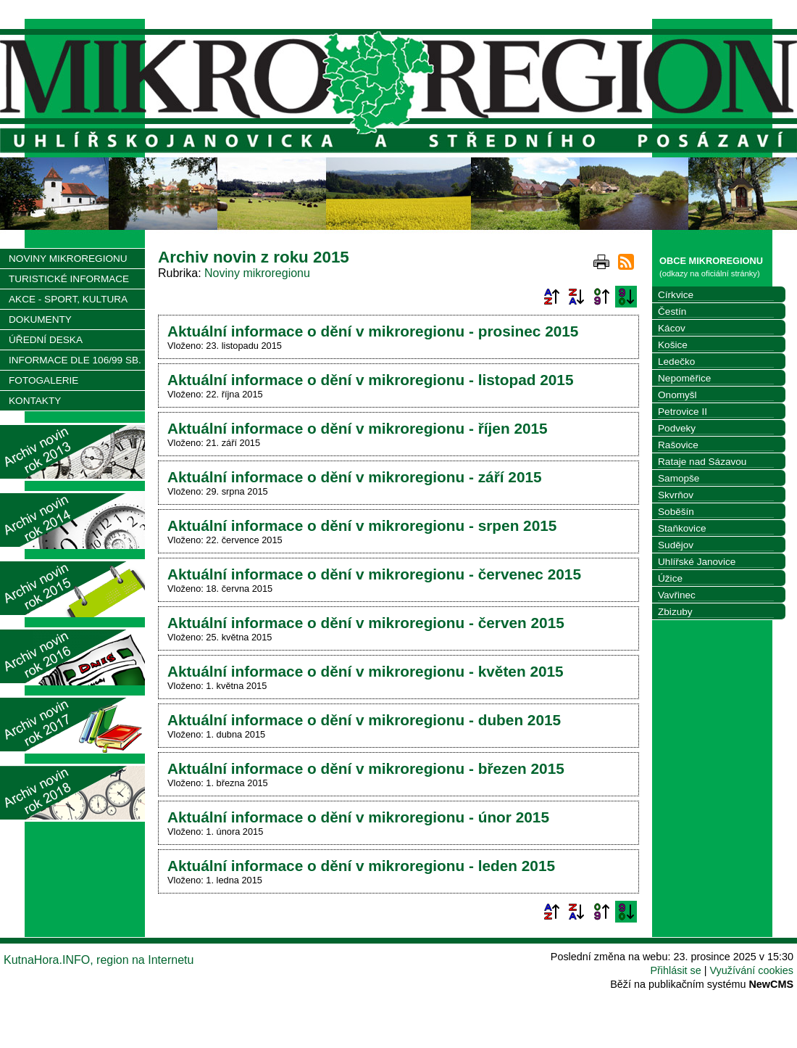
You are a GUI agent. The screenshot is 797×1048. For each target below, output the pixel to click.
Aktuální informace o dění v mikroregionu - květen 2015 (365, 671)
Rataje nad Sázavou (702, 461)
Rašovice (678, 445)
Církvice (675, 294)
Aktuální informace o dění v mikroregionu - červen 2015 (365, 622)
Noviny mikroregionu (257, 273)
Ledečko (676, 361)
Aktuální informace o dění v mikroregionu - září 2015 (354, 477)
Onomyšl (677, 394)
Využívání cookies (751, 970)
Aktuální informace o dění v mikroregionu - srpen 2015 (361, 525)
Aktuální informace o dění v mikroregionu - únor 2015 (358, 817)
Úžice (670, 578)
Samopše (678, 478)
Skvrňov (675, 495)
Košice (673, 344)
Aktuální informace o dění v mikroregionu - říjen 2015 (357, 428)
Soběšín (676, 511)
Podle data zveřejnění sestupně (626, 297)
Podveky (677, 428)
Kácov (671, 328)
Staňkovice (682, 528)
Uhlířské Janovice (696, 561)
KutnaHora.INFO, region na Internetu (98, 960)
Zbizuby (675, 611)
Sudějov (675, 545)
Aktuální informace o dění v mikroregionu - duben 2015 (364, 719)
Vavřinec (677, 595)
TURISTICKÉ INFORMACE (69, 278)
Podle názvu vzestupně (551, 297)
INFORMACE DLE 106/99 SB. (75, 360)
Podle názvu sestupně (576, 297)
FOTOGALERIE (43, 380)
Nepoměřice (684, 378)
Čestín (672, 311)
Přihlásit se (675, 970)
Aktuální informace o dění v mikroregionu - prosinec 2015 (372, 331)
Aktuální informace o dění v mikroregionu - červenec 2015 (374, 574)
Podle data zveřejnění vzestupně (601, 297)
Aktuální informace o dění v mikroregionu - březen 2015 (365, 768)
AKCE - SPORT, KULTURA (68, 299)
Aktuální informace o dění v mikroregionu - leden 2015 (361, 865)
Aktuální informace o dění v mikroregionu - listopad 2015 (370, 379)
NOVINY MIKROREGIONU (68, 258)
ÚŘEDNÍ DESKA (46, 339)
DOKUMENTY (40, 319)
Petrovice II (682, 411)
